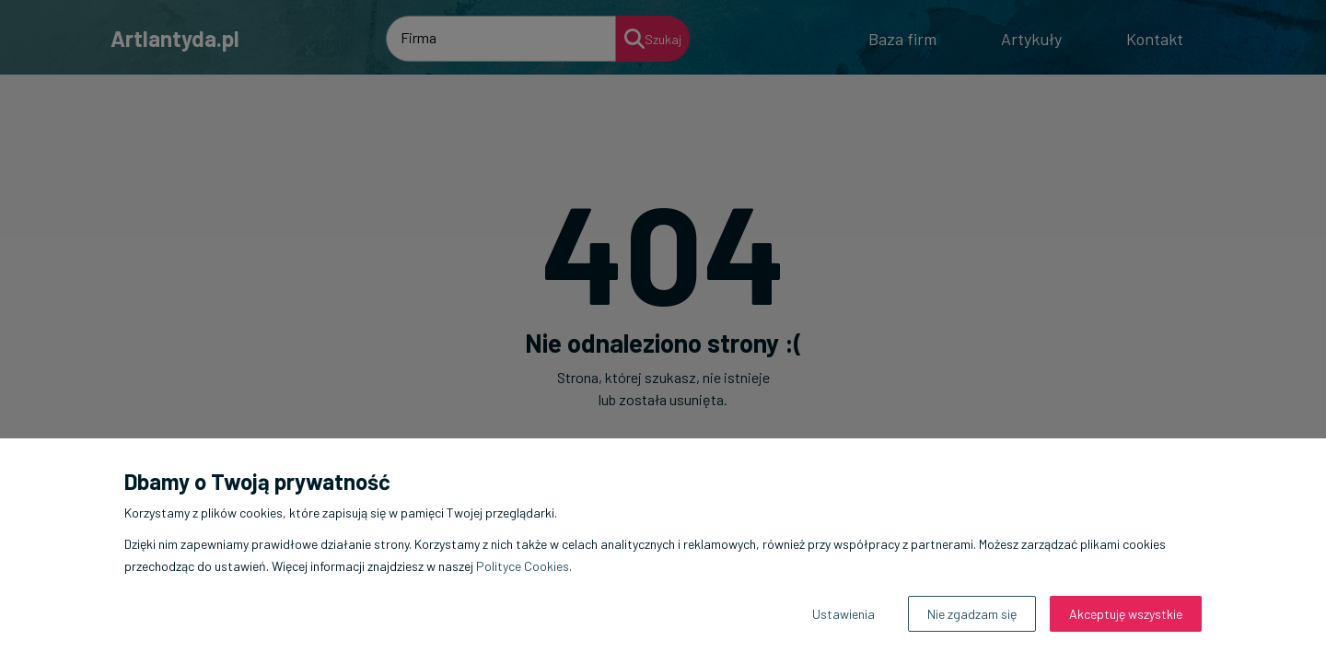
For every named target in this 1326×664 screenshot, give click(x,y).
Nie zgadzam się (972, 614)
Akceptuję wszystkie (1125, 614)
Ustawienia (843, 614)
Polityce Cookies (522, 566)
